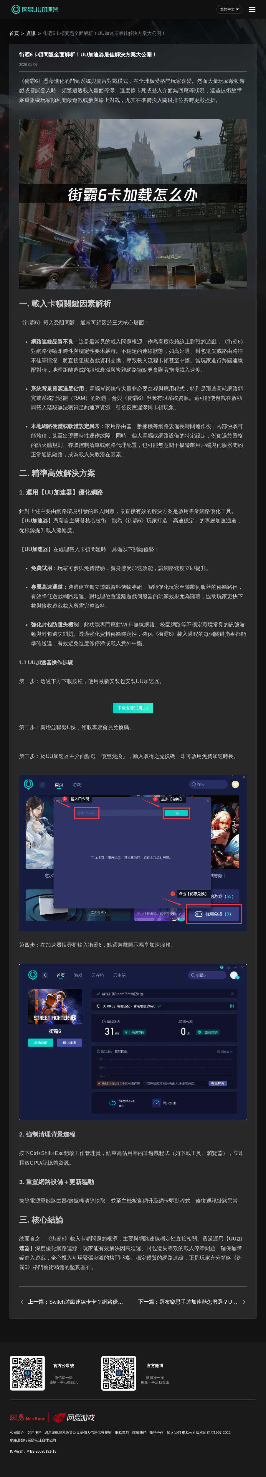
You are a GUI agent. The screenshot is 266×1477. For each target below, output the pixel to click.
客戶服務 (34, 1433)
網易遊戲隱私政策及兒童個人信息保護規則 (78, 1433)
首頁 (14, 33)
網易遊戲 (122, 1433)
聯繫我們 (139, 1433)
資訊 (31, 33)
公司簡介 (17, 1433)
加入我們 (174, 1433)
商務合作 (156, 1433)
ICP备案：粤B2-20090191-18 (33, 1451)
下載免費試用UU (133, 708)
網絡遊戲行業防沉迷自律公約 (33, 1440)
